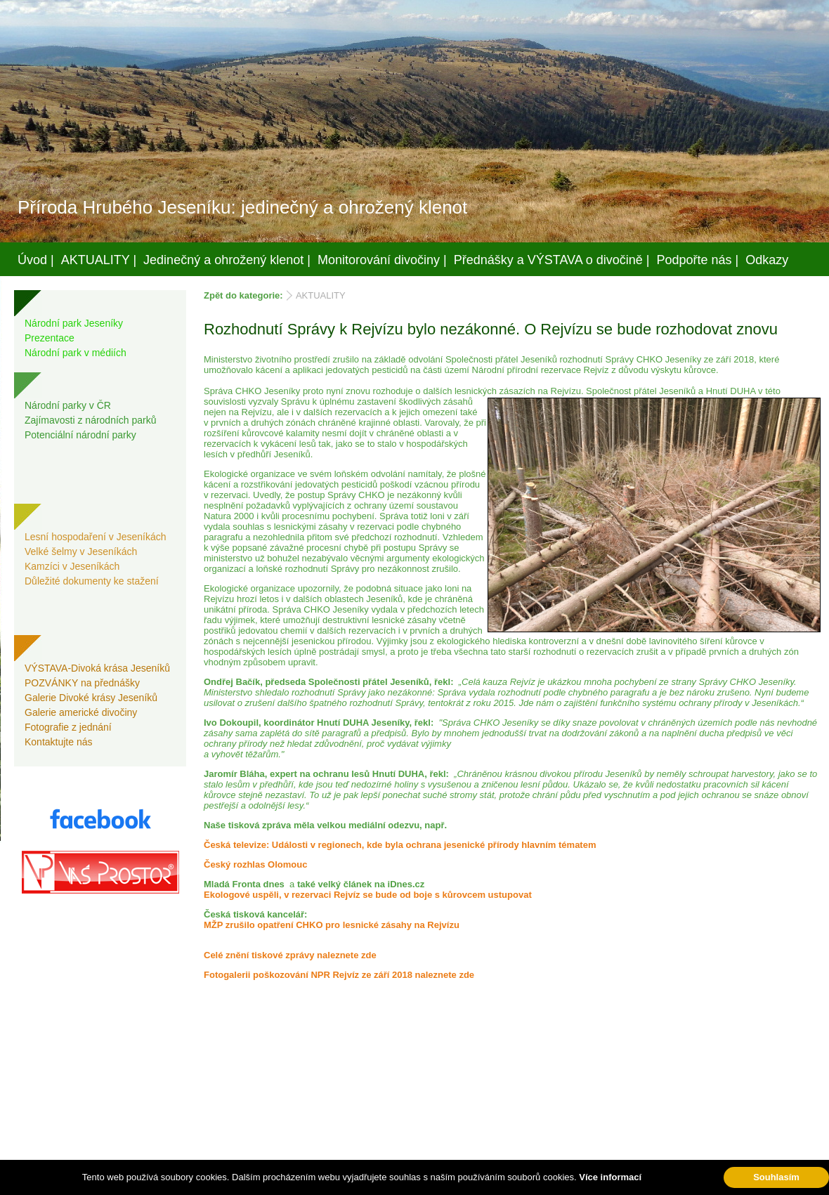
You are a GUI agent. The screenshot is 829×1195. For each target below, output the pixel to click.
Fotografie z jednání (68, 727)
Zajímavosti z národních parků (91, 420)
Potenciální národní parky (80, 434)
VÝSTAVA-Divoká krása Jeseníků (97, 668)
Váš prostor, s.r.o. (401, 1181)
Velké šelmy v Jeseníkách (81, 551)
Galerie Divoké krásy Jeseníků (91, 697)
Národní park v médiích (75, 352)
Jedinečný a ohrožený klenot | (227, 260)
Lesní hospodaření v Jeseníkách (96, 536)
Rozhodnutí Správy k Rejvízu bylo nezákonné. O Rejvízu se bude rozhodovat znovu (491, 329)
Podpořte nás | (698, 260)
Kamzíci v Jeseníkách (72, 566)
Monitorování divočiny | (382, 260)
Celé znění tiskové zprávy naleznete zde (290, 955)
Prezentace (49, 338)
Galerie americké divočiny (81, 712)
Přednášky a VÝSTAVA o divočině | (552, 260)
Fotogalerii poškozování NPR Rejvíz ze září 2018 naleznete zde (339, 974)
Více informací (610, 1177)
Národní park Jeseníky (74, 323)
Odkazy (766, 260)
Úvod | (36, 260)
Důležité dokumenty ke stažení (92, 581)
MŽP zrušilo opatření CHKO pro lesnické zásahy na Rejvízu (331, 925)
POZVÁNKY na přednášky (82, 682)
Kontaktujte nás (59, 741)
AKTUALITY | (98, 260)
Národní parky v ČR (68, 405)
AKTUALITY (321, 295)
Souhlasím (776, 1177)
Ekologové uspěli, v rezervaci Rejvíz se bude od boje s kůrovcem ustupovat (368, 894)
